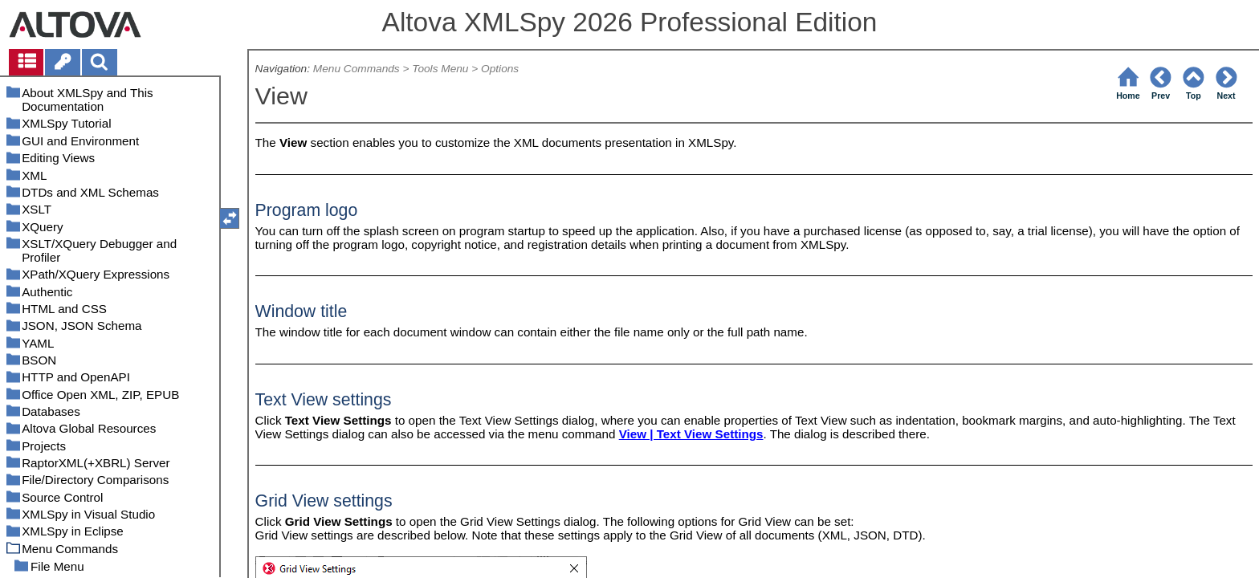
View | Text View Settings (691, 434)
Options (500, 69)
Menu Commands (356, 69)
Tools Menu (440, 69)
